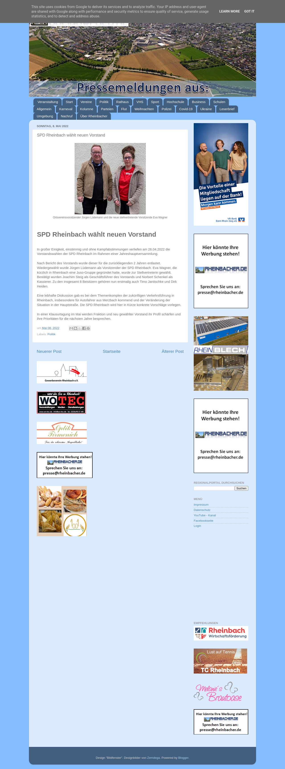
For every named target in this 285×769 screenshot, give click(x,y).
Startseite (111, 351)
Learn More (229, 11)
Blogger (183, 757)
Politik (104, 102)
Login (197, 525)
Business (199, 102)
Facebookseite (203, 520)
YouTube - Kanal (205, 515)
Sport (155, 102)
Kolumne (86, 109)
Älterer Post (173, 351)
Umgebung (45, 116)
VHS (139, 102)
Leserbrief (227, 109)
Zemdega (153, 757)
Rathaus (122, 102)
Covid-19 (186, 109)
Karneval (65, 109)
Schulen (219, 102)
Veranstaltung (48, 102)
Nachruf (67, 116)
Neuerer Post (49, 351)
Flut (124, 109)
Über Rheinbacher (93, 116)
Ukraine (206, 109)
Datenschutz (202, 510)
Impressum (201, 504)
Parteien (107, 109)
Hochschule (175, 102)
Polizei (166, 109)
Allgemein (44, 109)
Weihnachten (144, 109)
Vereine (86, 102)
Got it (249, 11)
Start (69, 102)
